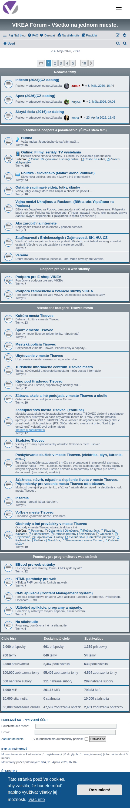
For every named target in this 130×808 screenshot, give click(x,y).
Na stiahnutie (26, 622)
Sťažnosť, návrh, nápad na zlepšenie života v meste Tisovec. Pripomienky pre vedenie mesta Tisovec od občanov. (66, 482)
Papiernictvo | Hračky (48, 537)
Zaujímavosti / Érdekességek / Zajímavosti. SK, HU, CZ (61, 238)
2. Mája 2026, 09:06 (102, 101)
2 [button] (55, 63)
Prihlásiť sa (11, 720)
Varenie (21, 255)
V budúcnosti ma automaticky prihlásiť (61, 739)
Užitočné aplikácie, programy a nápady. (48, 607)
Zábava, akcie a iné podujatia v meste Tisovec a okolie (61, 396)
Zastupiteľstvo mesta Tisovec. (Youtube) (49, 410)
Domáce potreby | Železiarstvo (73, 533)
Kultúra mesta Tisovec (34, 316)
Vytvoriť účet (36, 720)
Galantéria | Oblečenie (61, 530)
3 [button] (61, 63)
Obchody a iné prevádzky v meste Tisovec (51, 524)
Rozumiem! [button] (99, 790)
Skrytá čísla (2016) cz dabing (39, 112)
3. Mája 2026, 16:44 (101, 85)
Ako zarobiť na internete (35, 223)
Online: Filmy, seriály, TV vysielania (51, 152)
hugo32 (77, 101)
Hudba (26, 138)
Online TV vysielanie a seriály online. (53, 159)
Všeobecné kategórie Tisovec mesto (65, 308)
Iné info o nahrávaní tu (30, 429)
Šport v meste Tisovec (34, 330)
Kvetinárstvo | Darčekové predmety (90, 537)
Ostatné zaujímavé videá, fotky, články (47, 187)
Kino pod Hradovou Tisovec (39, 381)
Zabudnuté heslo (12, 738)
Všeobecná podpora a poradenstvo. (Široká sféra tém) (64, 130)
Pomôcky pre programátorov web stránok (65, 557)
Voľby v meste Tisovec (34, 512)
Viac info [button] (36, 799)
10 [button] (84, 63)
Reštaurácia (89, 530)
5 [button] (73, 63)
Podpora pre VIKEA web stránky (65, 269)
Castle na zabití (93, 159)
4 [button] (67, 63)
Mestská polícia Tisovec (35, 344)
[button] (41, 63)
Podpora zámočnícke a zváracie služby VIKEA (54, 291)
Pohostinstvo (39, 533)
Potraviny (36, 530)
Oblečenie (104, 533)
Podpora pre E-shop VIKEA (38, 277)
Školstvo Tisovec (30, 440)
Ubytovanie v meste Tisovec (39, 356)
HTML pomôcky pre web (35, 579)
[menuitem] (17, 35)
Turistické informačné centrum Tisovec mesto (54, 367)
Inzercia (22, 498)
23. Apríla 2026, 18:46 (100, 117)
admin (76, 86)
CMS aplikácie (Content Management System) (54, 593)
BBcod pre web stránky (35, 564)
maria (75, 117)
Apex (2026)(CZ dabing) (35, 96)
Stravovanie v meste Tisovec (82, 540)
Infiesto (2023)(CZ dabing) (37, 80)
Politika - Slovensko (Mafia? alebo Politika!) (58, 173)
